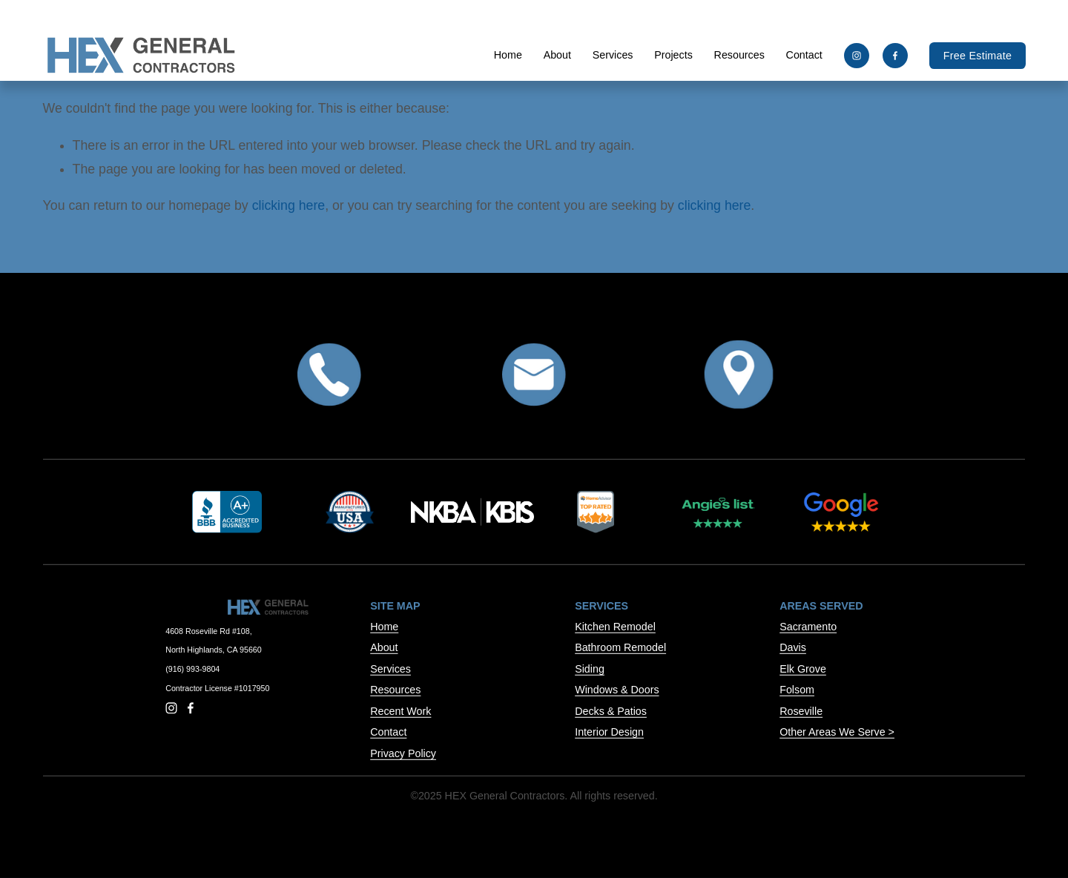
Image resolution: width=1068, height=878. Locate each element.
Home (507, 55)
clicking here (288, 205)
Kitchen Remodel (615, 627)
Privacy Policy (403, 753)
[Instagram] (855, 55)
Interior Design (609, 732)
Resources (395, 690)
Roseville (801, 711)
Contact (803, 55)
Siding (589, 669)
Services (390, 669)
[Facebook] (895, 55)
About (556, 55)
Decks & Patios (611, 711)
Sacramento (808, 627)
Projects (673, 55)
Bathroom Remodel (620, 647)
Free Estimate (977, 56)
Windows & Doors (617, 690)
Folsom (796, 690)
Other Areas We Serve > (836, 732)
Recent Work (400, 711)
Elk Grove (802, 669)
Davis (792, 647)
